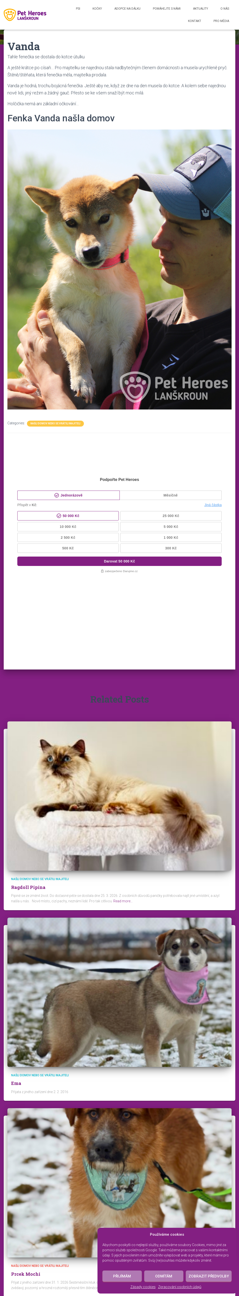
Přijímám (122, 1276)
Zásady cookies (143, 1287)
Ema (16, 1008)
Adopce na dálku (127, 8)
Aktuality (200, 8)
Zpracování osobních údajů (179, 1287)
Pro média (221, 21)
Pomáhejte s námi (167, 8)
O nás (224, 8)
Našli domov (91, 1260)
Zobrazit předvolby (209, 1276)
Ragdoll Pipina (28, 812)
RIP (71, 1260)
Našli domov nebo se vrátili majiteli (55, 423)
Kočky (97, 8)
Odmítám (163, 1276)
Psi (78, 8)
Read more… (123, 826)
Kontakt (194, 21)
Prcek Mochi (25, 1199)
